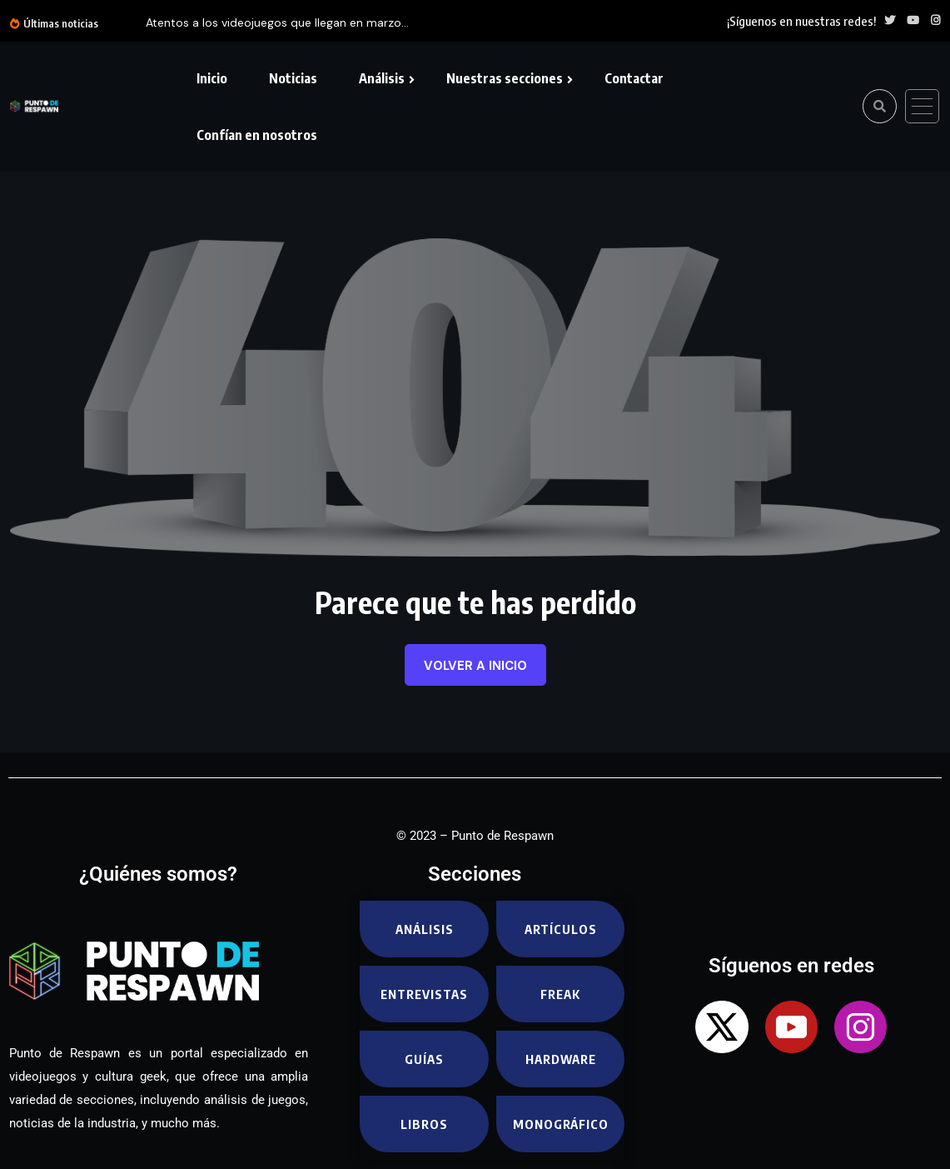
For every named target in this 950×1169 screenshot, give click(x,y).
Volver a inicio (475, 665)
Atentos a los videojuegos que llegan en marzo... (277, 22)
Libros (424, 1124)
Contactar (634, 78)
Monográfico (561, 1124)
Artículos (561, 929)
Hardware (561, 1059)
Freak (560, 994)
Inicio (211, 78)
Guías (424, 1059)
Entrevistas (424, 994)
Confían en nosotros (256, 135)
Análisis (382, 78)
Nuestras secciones (504, 78)
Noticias (293, 78)
